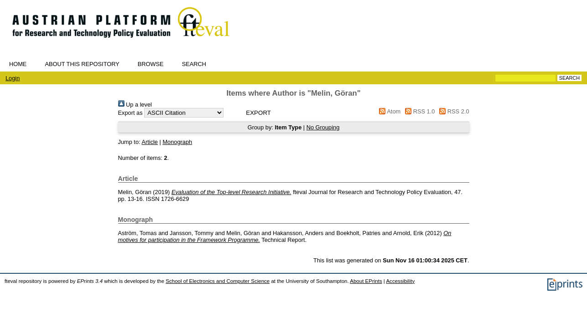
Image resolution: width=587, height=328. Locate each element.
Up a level (135, 104)
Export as (130, 112)
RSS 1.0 (418, 111)
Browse (151, 64)
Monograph (177, 141)
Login (12, 78)
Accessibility (400, 281)
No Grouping (323, 127)
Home (17, 64)
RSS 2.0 (452, 111)
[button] (258, 112)
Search (194, 64)
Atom (388, 111)
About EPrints (366, 281)
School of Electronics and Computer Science (218, 281)
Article (149, 141)
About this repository (82, 64)
